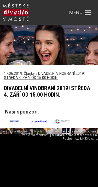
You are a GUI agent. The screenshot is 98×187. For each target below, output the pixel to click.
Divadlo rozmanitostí (34, 135)
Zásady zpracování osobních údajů (25, 131)
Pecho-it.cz (71, 139)
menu (76, 12)
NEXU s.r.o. (90, 139)
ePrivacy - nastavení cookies (75, 131)
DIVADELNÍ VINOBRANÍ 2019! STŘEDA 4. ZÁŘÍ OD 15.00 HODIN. (44, 75)
